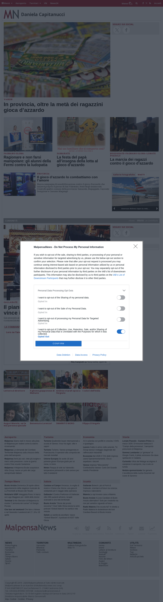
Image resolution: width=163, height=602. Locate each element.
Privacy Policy (99, 355)
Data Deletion (63, 355)
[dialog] (81, 301)
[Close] (137, 247)
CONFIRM (58, 343)
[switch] (121, 297)
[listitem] (81, 290)
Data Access (81, 355)
